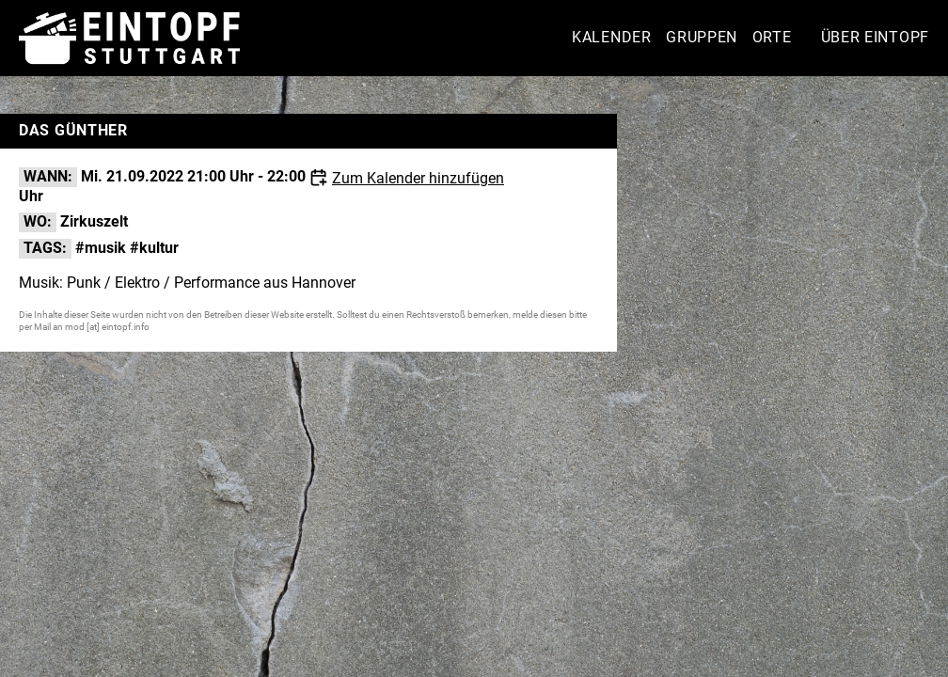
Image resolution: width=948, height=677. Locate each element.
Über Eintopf (875, 37)
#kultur (154, 248)
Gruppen (701, 37)
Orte (772, 37)
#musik (100, 248)
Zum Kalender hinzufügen (418, 178)
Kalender (612, 37)
